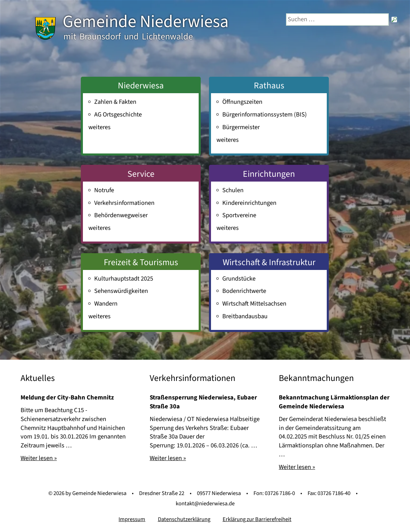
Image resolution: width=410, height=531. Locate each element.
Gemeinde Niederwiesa (145, 22)
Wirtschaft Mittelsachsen (254, 303)
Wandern (105, 303)
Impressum (132, 519)
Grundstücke (239, 278)
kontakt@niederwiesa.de (205, 503)
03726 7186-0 (280, 493)
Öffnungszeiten (242, 101)
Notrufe (104, 190)
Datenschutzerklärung (184, 519)
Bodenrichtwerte (244, 290)
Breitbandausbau (245, 316)
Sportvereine (239, 215)
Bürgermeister (241, 127)
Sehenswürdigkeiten (121, 290)
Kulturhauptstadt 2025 (123, 278)
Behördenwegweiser (121, 215)
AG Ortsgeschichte (118, 114)
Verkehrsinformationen (124, 202)
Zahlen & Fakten (115, 101)
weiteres (99, 127)
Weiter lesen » (39, 458)
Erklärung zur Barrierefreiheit (257, 519)
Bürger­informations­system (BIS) (264, 114)
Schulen (233, 190)
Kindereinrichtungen (249, 202)
